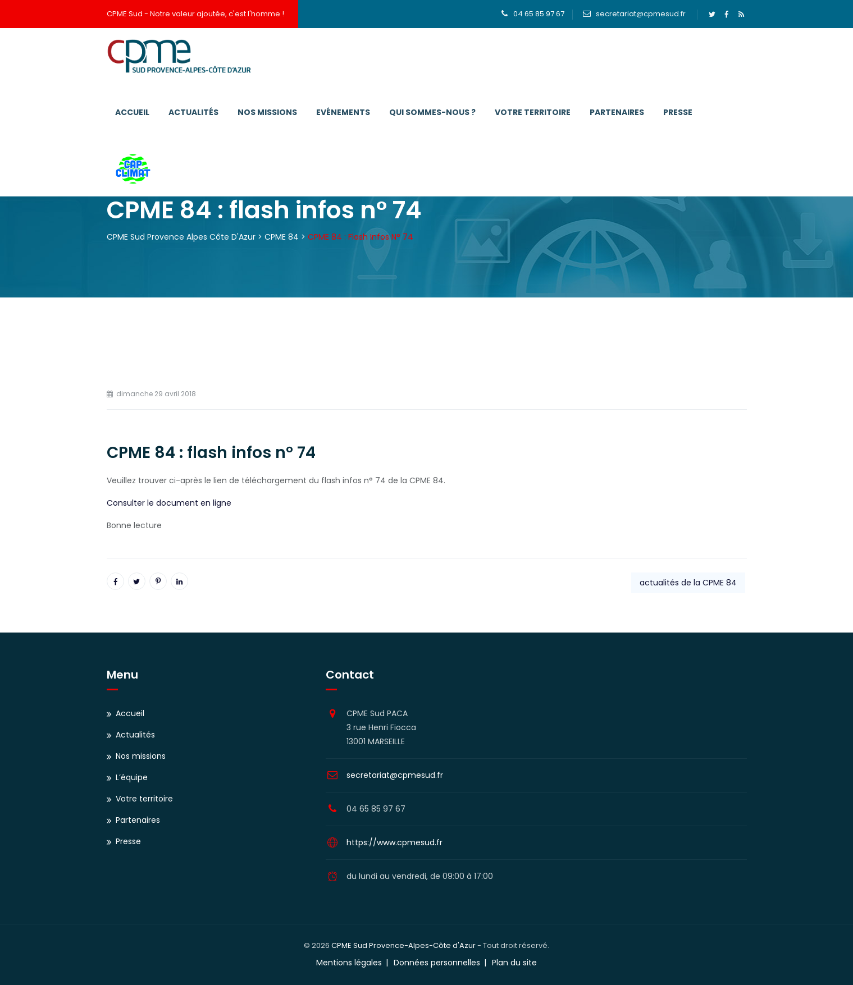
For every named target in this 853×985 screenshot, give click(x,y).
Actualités (193, 112)
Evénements (343, 112)
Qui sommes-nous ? (432, 112)
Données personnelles (437, 962)
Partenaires (617, 112)
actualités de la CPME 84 (688, 582)
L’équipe (132, 777)
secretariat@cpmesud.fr (641, 13)
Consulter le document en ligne (169, 502)
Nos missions (267, 112)
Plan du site (514, 962)
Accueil (132, 112)
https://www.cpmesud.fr (394, 842)
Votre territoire (533, 112)
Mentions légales (349, 962)
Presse (677, 112)
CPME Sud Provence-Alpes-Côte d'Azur (403, 945)
